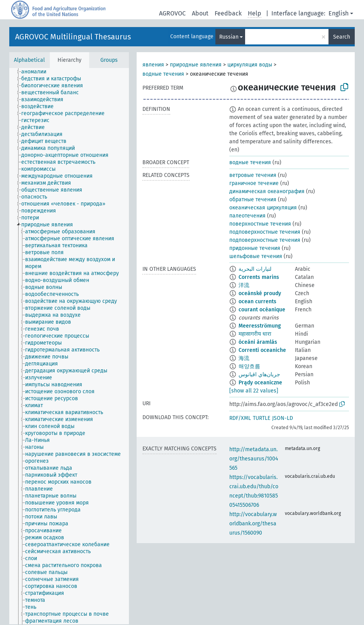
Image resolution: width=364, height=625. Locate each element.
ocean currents (257, 301)
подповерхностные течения (264, 232)
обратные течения (252, 199)
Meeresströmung (260, 326)
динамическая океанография (267, 191)
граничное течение (254, 183)
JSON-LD (282, 418)
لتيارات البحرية (255, 269)
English (338, 13)
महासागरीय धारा (255, 334)
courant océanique (262, 309)
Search (341, 37)
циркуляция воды (249, 64)
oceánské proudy (260, 293)
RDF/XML (240, 418)
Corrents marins (259, 277)
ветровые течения (252, 175)
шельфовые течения (255, 256)
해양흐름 (249, 366)
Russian (229, 37)
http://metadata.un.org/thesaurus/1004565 (253, 458)
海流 (244, 358)
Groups (109, 60)
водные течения (163, 74)
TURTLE (261, 418)
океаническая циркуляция (263, 207)
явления (153, 64)
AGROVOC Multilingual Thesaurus (73, 36)
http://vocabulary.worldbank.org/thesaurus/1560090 (253, 523)
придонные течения (254, 248)
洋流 (244, 285)
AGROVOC (172, 13)
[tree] (69, 346)
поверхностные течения (260, 224)
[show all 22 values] (253, 390)
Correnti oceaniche (262, 350)
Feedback (228, 13)
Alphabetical (29, 60)
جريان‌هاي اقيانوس (259, 374)
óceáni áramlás (258, 342)
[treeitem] (37, 71)
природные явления (196, 64)
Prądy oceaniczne (260, 382)
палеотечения (247, 215)
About (200, 13)
